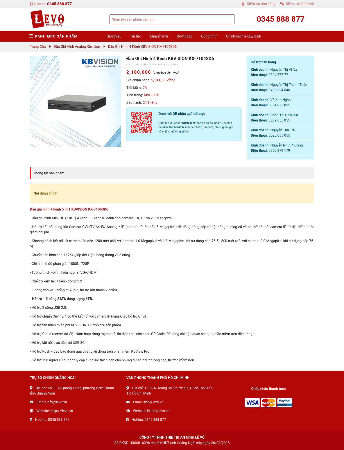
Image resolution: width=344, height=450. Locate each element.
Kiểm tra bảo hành (297, 4)
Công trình (209, 36)
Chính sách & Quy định (243, 36)
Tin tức (135, 36)
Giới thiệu (114, 36)
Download (184, 36)
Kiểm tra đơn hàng (258, 4)
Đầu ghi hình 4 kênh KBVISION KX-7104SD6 (142, 47)
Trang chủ (38, 47)
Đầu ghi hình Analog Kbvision (77, 47)
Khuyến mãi (159, 36)
